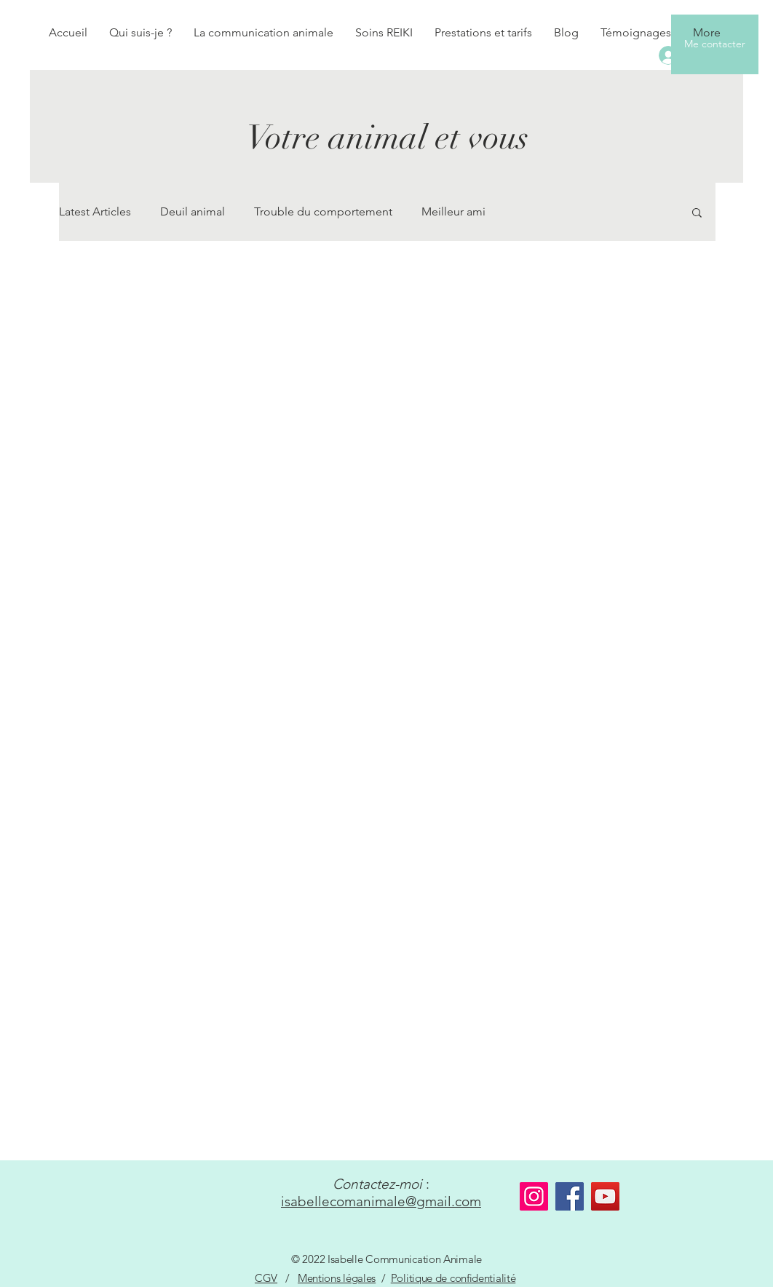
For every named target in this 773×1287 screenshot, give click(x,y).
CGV (266, 1278)
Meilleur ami (453, 211)
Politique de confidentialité (453, 1278)
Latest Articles (95, 211)
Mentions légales (337, 1278)
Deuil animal (192, 211)
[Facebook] (569, 1196)
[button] (697, 213)
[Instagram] (534, 1196)
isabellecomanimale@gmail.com (381, 1201)
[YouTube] (605, 1196)
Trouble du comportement (323, 211)
